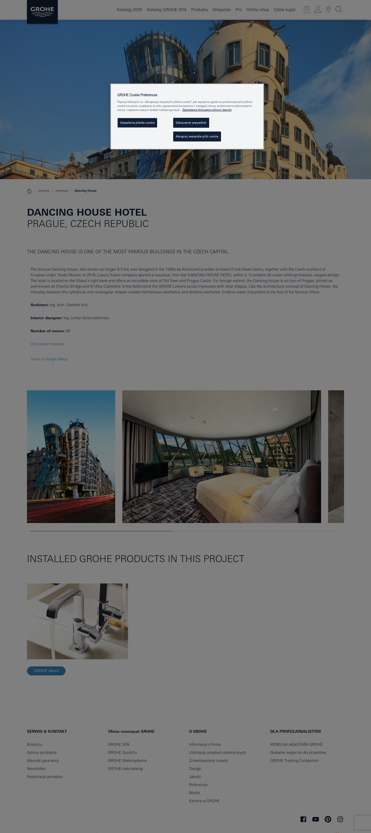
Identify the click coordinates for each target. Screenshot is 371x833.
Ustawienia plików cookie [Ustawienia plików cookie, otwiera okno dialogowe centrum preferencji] (137, 122)
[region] (187, 116)
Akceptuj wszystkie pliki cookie (197, 136)
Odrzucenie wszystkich (191, 122)
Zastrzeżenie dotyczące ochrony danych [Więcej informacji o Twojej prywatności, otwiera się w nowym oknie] (207, 109)
